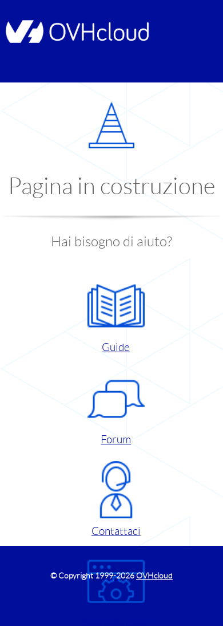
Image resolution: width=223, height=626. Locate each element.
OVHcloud (154, 575)
